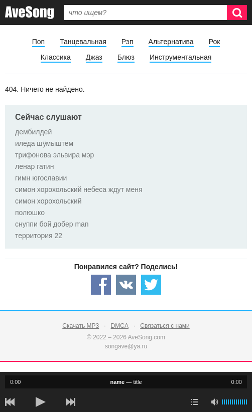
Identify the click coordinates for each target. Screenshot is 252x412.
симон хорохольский (48, 201)
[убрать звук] (214, 402)
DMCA (120, 325)
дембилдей (33, 132)
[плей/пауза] (40, 402)
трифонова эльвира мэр (54, 155)
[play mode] (194, 402)
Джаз (94, 57)
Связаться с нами (164, 325)
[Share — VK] (126, 285)
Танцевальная (83, 42)
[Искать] (237, 12)
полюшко (30, 213)
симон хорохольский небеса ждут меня (79, 189)
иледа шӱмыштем (44, 143)
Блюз (126, 57)
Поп (38, 42)
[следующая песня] (70, 402)
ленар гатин (34, 166)
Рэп (127, 42)
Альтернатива (171, 42)
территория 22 (38, 236)
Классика (56, 57)
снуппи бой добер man (52, 224)
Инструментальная (180, 57)
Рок (214, 42)
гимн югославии (41, 178)
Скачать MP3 (80, 325)
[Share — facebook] (101, 285)
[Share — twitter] (151, 285)
